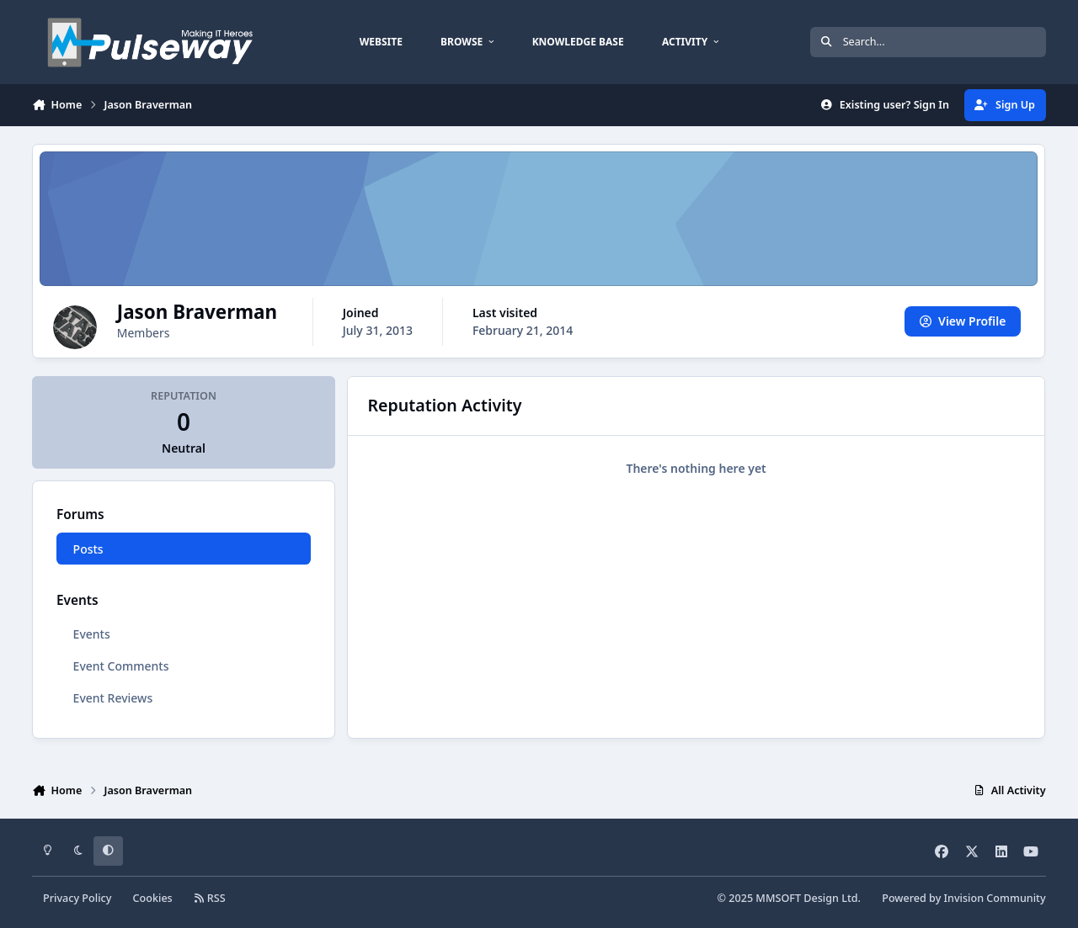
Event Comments (121, 666)
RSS (210, 898)
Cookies (153, 898)
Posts (88, 549)
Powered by (963, 898)
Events (91, 634)
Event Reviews (113, 698)
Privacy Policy (77, 898)
